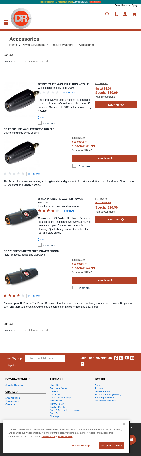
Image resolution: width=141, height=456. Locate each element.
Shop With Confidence (105, 400)
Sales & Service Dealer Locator (65, 410)
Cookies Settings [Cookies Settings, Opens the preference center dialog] (80, 445)
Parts (97, 385)
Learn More (116, 105)
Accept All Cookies (111, 445)
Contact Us (55, 394)
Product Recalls (57, 407)
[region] (66, 436)
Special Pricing (12, 398)
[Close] (124, 424)
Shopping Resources (105, 397)
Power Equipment (33, 44)
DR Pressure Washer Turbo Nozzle (63, 84)
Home (13, 44)
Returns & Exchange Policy (108, 394)
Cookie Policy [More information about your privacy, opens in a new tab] (49, 436)
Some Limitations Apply (126, 5)
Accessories (86, 44)
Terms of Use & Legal (60, 397)
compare (49, 123)
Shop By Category (14, 385)
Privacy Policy (57, 404)
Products (99, 388)
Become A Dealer (58, 388)
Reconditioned (12, 401)
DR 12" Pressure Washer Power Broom (60, 200)
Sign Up (12, 365)
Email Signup (13, 358)
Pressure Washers (61, 44)
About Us (54, 385)
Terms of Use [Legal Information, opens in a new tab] (65, 436)
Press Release (57, 400)
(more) (41, 117)
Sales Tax (54, 413)
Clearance (10, 404)
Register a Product (104, 391)
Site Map (54, 416)
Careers (54, 391)
